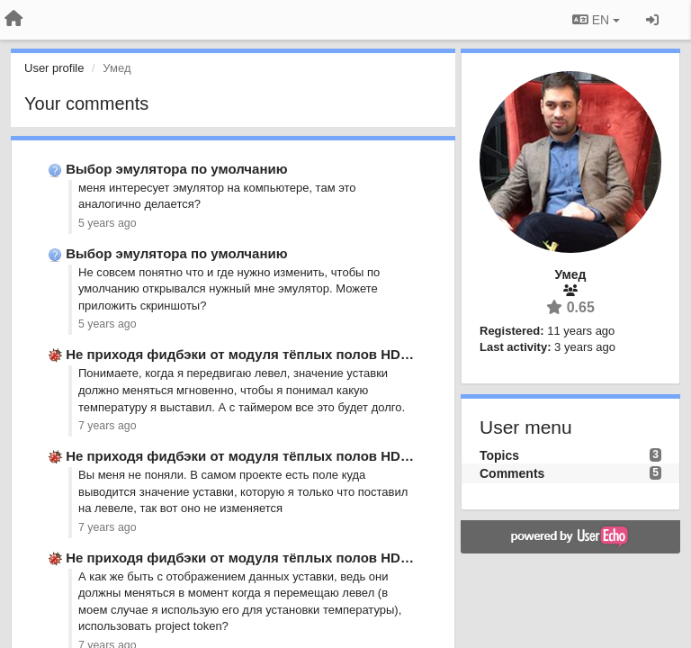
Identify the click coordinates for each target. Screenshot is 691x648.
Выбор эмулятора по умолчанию (176, 168)
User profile (54, 68)
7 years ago (107, 425)
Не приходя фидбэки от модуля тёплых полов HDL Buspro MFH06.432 (300, 354)
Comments (512, 473)
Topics (499, 455)
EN (596, 20)
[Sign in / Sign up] (652, 19)
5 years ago (107, 223)
